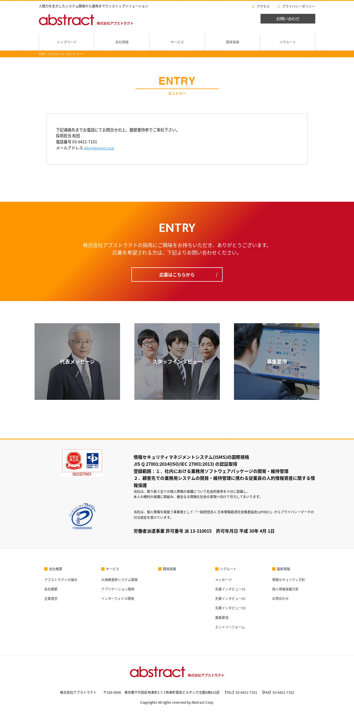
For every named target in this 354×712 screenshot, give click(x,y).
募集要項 (221, 617)
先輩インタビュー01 (230, 589)
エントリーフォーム (230, 627)
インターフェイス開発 (117, 598)
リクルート (287, 42)
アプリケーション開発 (117, 589)
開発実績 (232, 42)
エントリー (74, 53)
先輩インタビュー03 (230, 607)
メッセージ (223, 579)
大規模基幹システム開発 (119, 579)
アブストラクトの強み (60, 579)
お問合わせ (280, 598)
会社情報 (122, 42)
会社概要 (55, 568)
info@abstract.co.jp (99, 148)
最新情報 (283, 568)
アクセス (263, 6)
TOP (42, 53)
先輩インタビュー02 (230, 598)
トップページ (67, 42)
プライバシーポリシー (298, 6)
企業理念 (51, 598)
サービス (177, 42)
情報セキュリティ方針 (288, 579)
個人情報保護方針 (285, 589)
